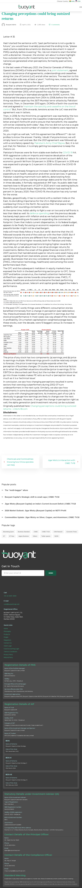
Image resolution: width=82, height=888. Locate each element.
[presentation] (18, 581)
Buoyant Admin (9, 25)
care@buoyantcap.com (11, 604)
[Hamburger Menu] (80, 7)
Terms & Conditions (10, 652)
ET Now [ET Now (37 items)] (11, 536)
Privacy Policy (8, 655)
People (6, 637)
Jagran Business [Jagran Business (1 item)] (23, 536)
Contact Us (8, 643)
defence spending (39, 213)
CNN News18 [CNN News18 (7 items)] (58, 532)
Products (7, 634)
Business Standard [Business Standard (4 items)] (24, 532)
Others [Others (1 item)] (35, 536)
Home (6, 628)
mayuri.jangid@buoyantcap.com (14, 871)
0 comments (54, 25)
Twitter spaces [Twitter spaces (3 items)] (45, 536)
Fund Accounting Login (11, 649)
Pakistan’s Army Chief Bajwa (49, 143)
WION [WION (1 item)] (56, 536)
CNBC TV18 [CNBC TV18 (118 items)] (46, 532)
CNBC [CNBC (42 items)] (36, 532)
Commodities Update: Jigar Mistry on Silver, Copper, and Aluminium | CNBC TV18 (42, 517)
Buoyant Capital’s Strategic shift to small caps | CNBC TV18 (32, 497)
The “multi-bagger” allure (16, 490)
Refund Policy (8, 657)
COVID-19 (68, 152)
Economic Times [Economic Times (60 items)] (72, 532)
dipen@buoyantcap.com (12, 850)
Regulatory (7, 640)
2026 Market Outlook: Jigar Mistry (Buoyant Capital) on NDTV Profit (35, 511)
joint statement (60, 70)
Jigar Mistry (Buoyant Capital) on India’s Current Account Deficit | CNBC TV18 (40, 504)
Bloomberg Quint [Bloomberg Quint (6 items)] (8, 532)
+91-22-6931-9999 (10, 596)
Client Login (8, 646)
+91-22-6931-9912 (9, 865)
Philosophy (7, 631)
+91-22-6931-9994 (9, 845)
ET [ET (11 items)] (4, 536)
